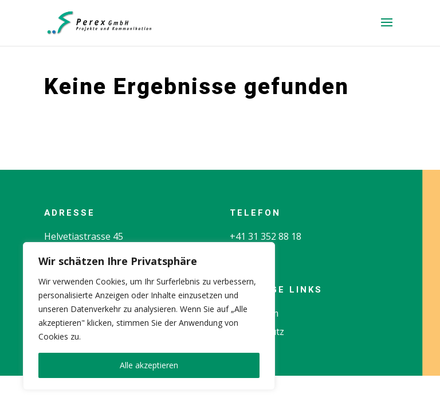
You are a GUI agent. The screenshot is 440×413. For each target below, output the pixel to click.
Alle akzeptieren (149, 365)
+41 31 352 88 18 (265, 236)
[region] (149, 316)
